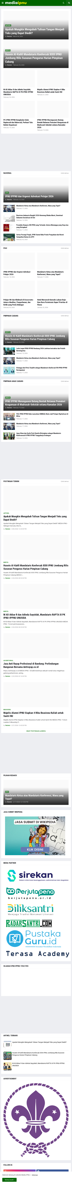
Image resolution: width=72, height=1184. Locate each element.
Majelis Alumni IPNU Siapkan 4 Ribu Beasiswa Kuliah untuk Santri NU (51, 90)
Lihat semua (65, 173)
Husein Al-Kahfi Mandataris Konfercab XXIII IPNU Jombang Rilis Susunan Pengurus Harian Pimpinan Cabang (34, 58)
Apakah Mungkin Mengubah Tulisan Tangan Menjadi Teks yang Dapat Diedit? (34, 31)
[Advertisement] (36, 152)
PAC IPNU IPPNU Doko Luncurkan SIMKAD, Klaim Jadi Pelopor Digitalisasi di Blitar (42, 415)
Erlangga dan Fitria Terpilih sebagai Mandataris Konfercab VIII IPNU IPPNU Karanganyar (41, 369)
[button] (2, 3)
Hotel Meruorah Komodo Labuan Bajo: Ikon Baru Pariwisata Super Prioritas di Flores (52, 302)
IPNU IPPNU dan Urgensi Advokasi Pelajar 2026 (29, 196)
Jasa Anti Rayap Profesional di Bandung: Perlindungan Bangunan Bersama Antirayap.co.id (31, 665)
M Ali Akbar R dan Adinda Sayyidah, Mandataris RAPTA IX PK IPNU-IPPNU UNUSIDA (18, 92)
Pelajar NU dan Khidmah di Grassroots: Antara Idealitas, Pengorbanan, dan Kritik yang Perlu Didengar (18, 302)
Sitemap (35, 1175)
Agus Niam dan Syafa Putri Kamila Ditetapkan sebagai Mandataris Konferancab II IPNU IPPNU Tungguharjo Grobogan (38, 434)
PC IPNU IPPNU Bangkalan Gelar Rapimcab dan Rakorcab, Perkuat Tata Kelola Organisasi (18, 122)
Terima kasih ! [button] (9, 1180)
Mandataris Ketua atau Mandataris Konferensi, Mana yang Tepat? (38, 206)
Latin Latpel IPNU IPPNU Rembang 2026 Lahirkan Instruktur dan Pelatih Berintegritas (40, 349)
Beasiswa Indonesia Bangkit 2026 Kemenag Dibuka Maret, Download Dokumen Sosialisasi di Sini (39, 216)
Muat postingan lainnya (36, 731)
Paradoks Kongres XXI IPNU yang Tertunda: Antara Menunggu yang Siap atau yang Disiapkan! (42, 226)
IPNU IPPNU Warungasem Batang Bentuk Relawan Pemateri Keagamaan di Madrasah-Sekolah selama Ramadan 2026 (52, 124)
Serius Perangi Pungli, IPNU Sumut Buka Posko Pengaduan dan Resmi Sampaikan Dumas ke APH (40, 236)
